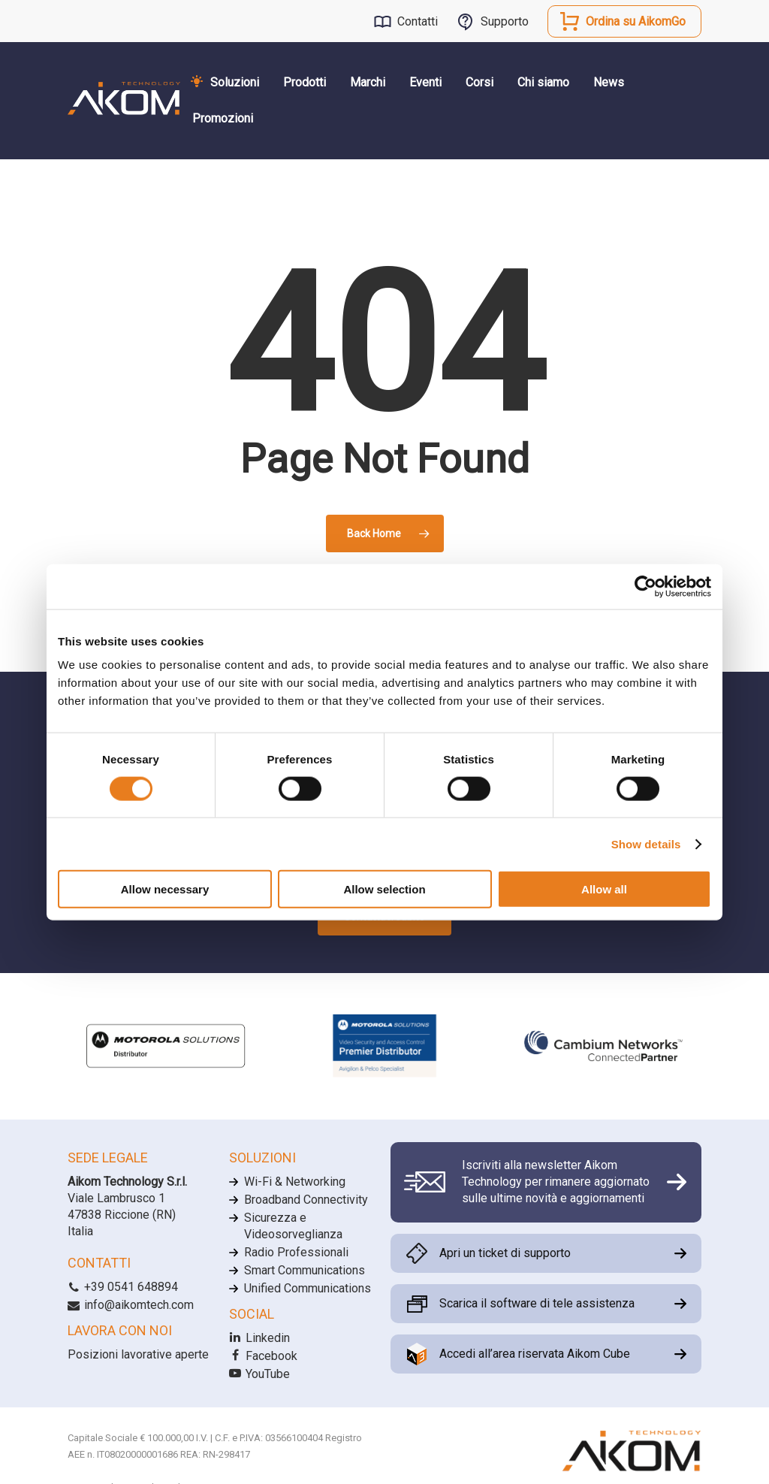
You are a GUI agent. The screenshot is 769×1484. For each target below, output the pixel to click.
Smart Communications (304, 1270)
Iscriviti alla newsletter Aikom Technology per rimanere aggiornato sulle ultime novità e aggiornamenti (556, 1182)
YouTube (259, 1374)
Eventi (425, 82)
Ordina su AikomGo (636, 21)
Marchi (367, 82)
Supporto (505, 21)
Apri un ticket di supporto (505, 1253)
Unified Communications (307, 1288)
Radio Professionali (296, 1252)
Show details (646, 843)
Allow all (604, 889)
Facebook (263, 1356)
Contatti (417, 21)
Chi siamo (543, 82)
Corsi (479, 82)
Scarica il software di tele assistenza (537, 1303)
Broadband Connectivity (306, 1199)
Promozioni (222, 118)
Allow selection (384, 889)
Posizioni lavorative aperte (138, 1354)
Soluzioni (234, 82)
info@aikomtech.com (131, 1305)
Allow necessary (165, 889)
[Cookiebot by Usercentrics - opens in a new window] (645, 586)
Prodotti (304, 82)
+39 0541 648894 (123, 1287)
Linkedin (259, 1338)
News (608, 82)
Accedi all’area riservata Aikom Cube (534, 1353)
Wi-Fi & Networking (294, 1181)
